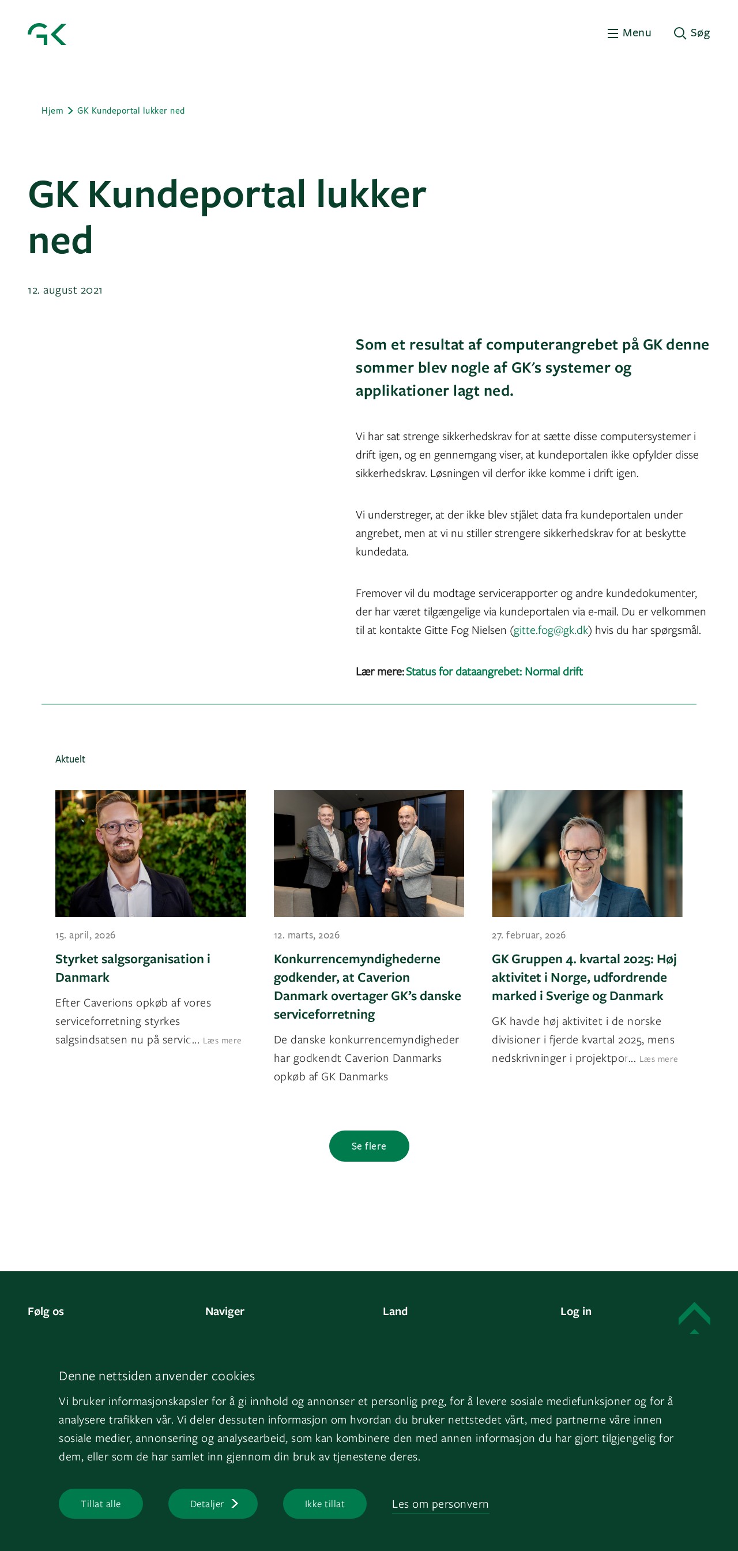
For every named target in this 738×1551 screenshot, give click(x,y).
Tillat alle (101, 1503)
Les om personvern (441, 1503)
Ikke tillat (325, 1503)
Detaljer (207, 1503)
